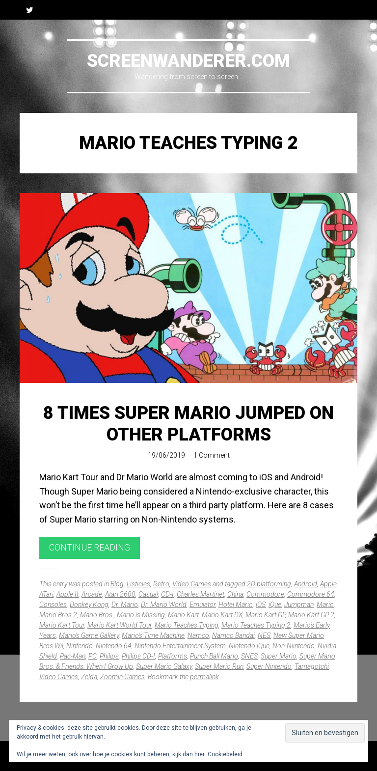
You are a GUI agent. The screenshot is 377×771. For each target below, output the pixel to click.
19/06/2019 (166, 455)
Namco (198, 635)
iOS (261, 604)
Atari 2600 (120, 594)
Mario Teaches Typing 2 (256, 625)
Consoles (53, 604)
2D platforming (269, 584)
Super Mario (278, 656)
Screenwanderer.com (188, 61)
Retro (161, 584)
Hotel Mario (235, 604)
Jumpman (299, 604)
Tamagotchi (312, 666)
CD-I (167, 594)
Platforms (172, 656)
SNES (249, 656)
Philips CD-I (138, 656)
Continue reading (89, 547)
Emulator (202, 604)
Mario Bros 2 (58, 615)
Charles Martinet (200, 594)
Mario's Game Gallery (89, 635)
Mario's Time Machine (153, 635)
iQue (275, 604)
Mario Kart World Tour (119, 625)
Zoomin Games (122, 677)
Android (305, 584)
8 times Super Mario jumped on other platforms (188, 423)
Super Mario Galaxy (164, 666)
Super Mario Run (219, 666)
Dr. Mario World (164, 604)
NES (264, 635)
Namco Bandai (233, 635)
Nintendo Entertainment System (180, 646)
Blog (117, 584)
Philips (109, 656)
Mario (325, 604)
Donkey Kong (89, 604)
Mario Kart (183, 615)
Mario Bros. (97, 615)
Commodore (265, 594)
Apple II (67, 594)
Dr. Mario (124, 604)
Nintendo (79, 646)
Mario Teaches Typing (186, 625)
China (235, 594)
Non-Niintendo (293, 646)
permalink (204, 677)
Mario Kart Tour (61, 625)
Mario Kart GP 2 (311, 615)
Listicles (138, 584)
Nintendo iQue (249, 646)
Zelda (89, 677)
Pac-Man (72, 656)
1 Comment (211, 455)
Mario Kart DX (222, 615)
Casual (148, 594)
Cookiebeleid (225, 754)
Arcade (91, 594)
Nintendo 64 (114, 646)
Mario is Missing (141, 615)
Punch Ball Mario (214, 656)
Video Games (191, 584)
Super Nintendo (269, 666)
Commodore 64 (310, 594)
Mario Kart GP (265, 615)
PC (92, 656)
